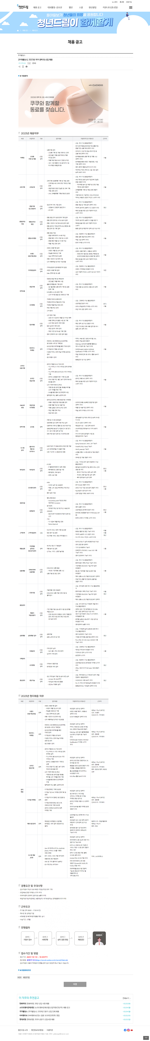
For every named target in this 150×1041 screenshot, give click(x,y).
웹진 (71, 7)
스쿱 (81, 7)
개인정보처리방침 (37, 1030)
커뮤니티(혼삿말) (110, 7)
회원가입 (129, 2)
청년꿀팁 (92, 7)
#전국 (19, 977)
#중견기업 (26, 977)
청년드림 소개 (23, 1030)
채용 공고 (37, 7)
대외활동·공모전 (55, 7)
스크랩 (23, 67)
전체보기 (126, 998)
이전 (75, 984)
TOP (146, 1038)
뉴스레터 (114, 2)
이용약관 (50, 1030)
